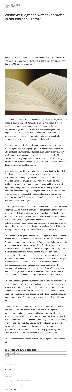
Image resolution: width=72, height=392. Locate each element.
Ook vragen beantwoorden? (13, 386)
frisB (29, 381)
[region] (36, 38)
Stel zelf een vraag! (10, 389)
